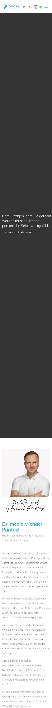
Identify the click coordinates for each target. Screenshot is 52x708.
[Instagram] (35, 6)
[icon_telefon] (30, 6)
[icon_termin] (24, 6)
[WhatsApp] (41, 6)
